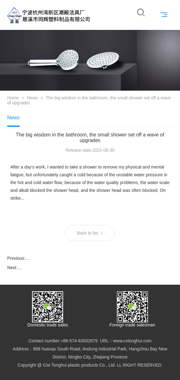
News (32, 97)
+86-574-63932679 (79, 340)
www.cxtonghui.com (132, 340)
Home (13, 97)
